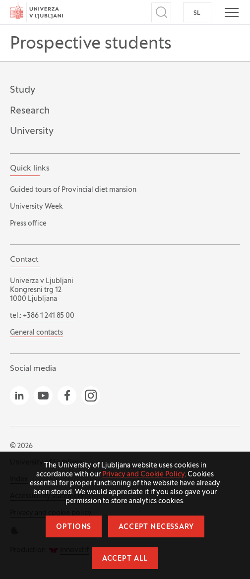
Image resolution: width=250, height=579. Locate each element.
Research (30, 111)
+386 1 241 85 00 (48, 316)
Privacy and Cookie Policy (143, 474)
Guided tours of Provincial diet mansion (73, 190)
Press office (28, 224)
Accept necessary (156, 527)
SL (197, 13)
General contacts (36, 333)
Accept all (125, 559)
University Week (36, 207)
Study (22, 90)
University (32, 131)
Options (73, 527)
